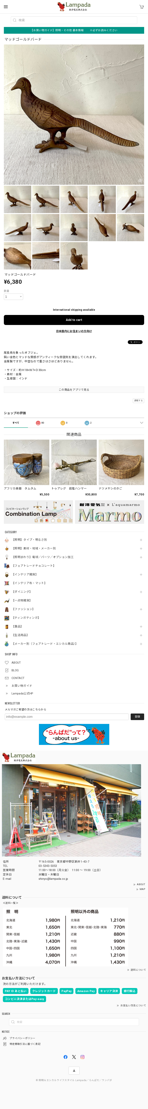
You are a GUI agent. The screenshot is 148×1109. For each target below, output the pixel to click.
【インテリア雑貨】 (25, 574)
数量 (6, 290)
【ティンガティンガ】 (26, 618)
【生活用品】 (20, 635)
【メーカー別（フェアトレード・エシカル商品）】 (45, 644)
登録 (137, 716)
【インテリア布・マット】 (29, 583)
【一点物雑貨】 (22, 600)
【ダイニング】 (22, 592)
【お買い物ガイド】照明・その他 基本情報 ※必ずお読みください (73, 30)
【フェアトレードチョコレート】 (34, 566)
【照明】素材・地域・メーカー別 (34, 548)
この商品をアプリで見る (74, 389)
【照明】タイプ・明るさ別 (29, 539)
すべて (15, 422)
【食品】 (17, 626)
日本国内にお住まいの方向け (74, 331)
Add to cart (74, 320)
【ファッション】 (23, 609)
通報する (138, 400)
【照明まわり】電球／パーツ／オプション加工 (43, 557)
